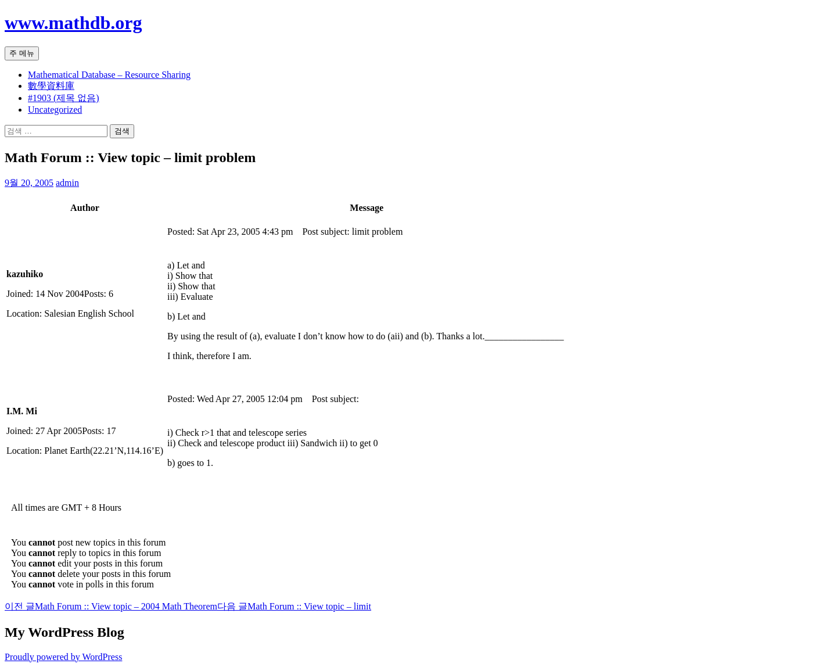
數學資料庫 (51, 86)
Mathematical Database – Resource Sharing (109, 75)
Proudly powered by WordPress (63, 657)
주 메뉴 (21, 53)
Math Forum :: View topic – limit (294, 606)
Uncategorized (55, 109)
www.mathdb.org (73, 22)
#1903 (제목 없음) (63, 98)
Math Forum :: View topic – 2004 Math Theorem (111, 606)
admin (67, 183)
